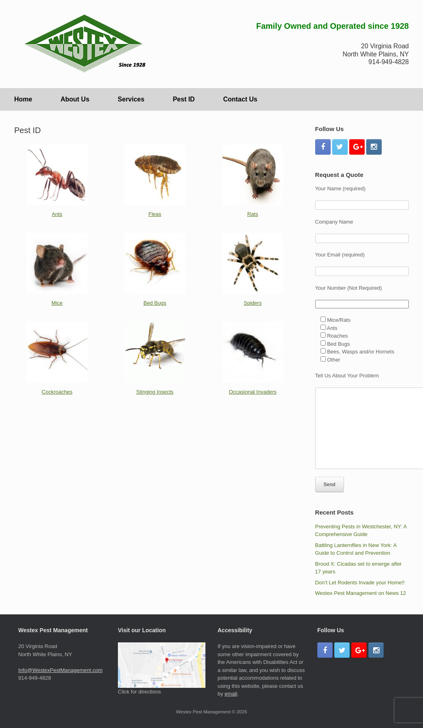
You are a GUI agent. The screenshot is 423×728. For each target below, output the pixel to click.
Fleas (154, 214)
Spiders (253, 303)
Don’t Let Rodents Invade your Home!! (360, 582)
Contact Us (240, 99)
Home (23, 99)
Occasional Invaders (253, 392)
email (230, 694)
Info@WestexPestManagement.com (60, 670)
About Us (74, 99)
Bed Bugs (154, 303)
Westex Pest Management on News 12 (360, 593)
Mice (56, 303)
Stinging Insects (154, 392)
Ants (57, 214)
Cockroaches (57, 392)
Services (131, 99)
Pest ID (183, 99)
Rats (252, 214)
